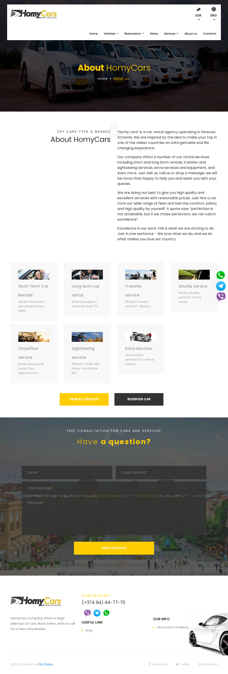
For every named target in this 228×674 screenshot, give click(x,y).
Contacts (209, 33)
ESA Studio (45, 665)
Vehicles (109, 33)
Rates (154, 33)
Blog (89, 631)
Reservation (132, 33)
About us (191, 33)
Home (94, 33)
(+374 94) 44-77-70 (103, 603)
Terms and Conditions (173, 628)
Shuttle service (193, 286)
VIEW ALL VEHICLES (84, 400)
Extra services (139, 348)
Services (169, 33)
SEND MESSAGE (114, 548)
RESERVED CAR (139, 400)
